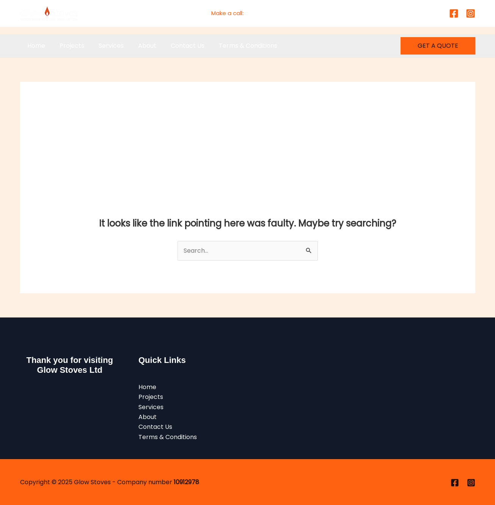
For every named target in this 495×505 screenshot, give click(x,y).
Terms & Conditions (235, 45)
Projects (68, 45)
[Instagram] (470, 13)
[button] (438, 46)
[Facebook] (454, 13)
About (139, 45)
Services (105, 45)
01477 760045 (264, 13)
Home (35, 45)
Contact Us (177, 45)
